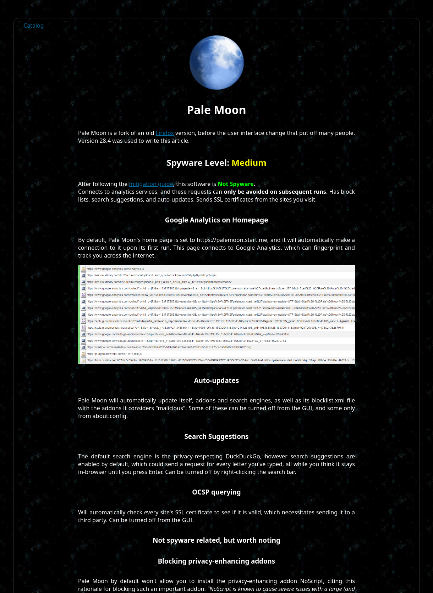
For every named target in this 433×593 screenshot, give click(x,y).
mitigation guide (151, 184)
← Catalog (30, 25)
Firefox (165, 133)
